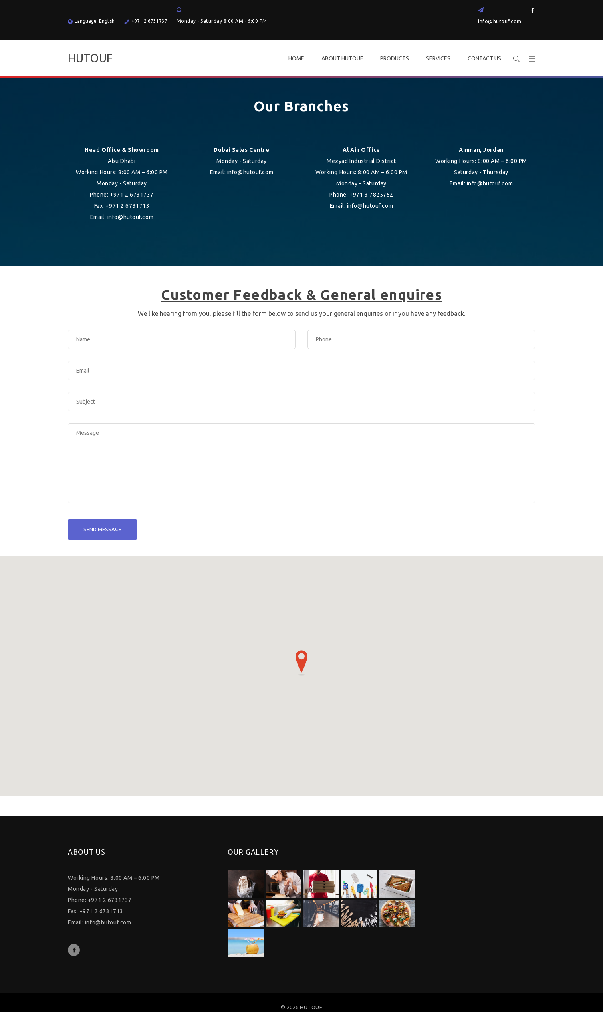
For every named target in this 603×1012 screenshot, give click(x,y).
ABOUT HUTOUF (342, 58)
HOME (296, 58)
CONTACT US (484, 58)
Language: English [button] (91, 21)
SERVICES (438, 58)
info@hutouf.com (500, 21)
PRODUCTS (394, 58)
